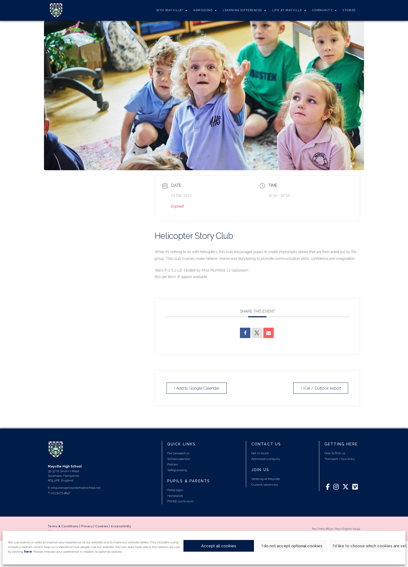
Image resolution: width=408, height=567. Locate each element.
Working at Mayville (265, 479)
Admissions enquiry (265, 458)
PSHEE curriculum (180, 501)
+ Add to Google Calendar (197, 388)
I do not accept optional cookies (292, 546)
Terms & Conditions (63, 526)
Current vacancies (264, 484)
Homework (175, 496)
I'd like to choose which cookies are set (366, 546)
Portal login (175, 490)
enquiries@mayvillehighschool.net (75, 487)
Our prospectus (178, 453)
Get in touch (260, 453)
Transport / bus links (339, 458)
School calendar (178, 458)
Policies (172, 464)
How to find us (334, 453)
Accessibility (121, 526)
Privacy (87, 526)
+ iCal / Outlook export (320, 388)
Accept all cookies (218, 546)
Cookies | (103, 526)
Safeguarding (177, 470)
